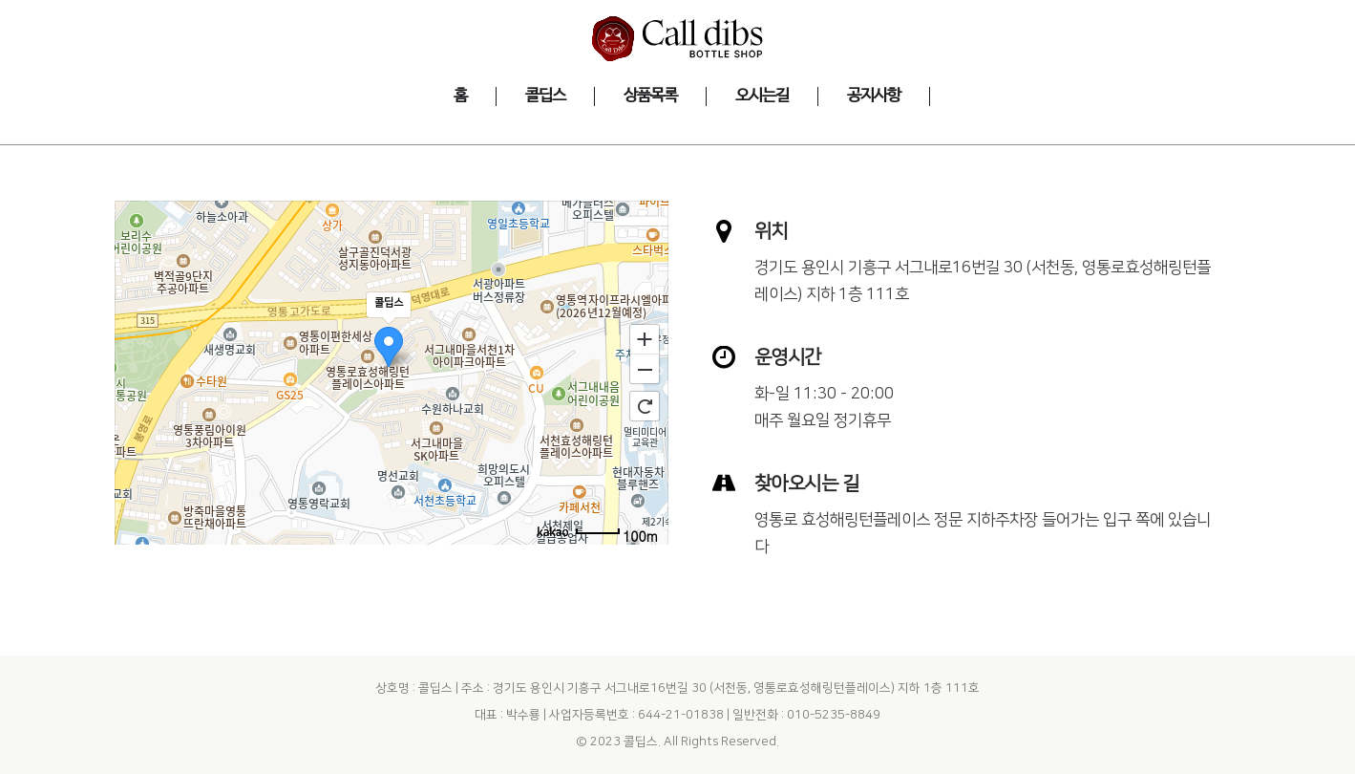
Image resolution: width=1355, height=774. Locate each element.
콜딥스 (641, 741)
